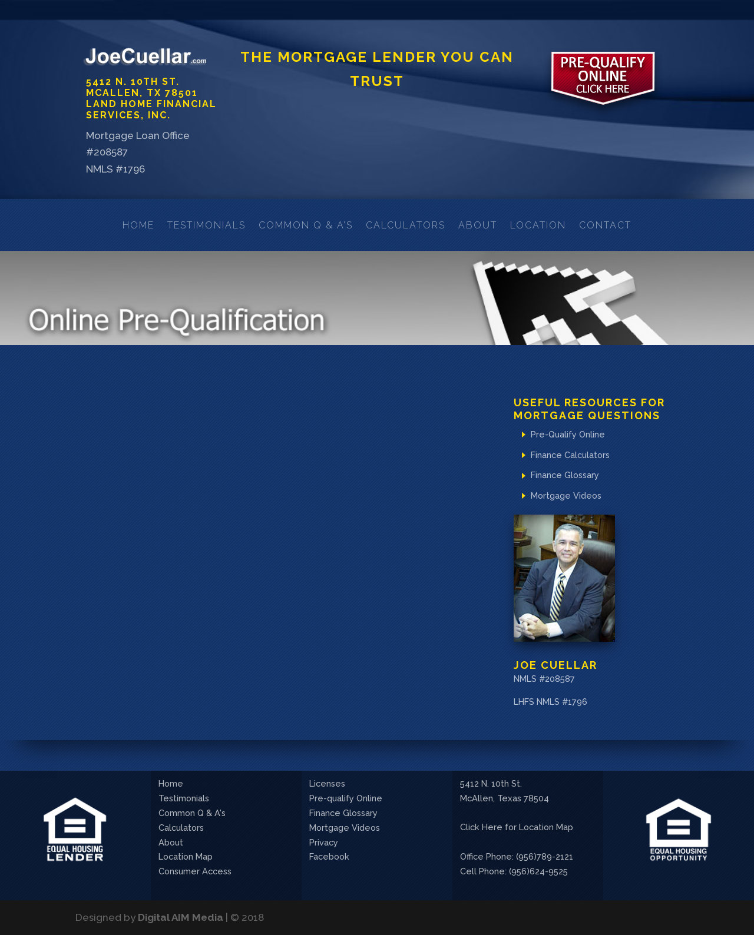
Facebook (329, 856)
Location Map (185, 856)
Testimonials (206, 225)
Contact (605, 225)
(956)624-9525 (538, 871)
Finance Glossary (565, 475)
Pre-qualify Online (345, 798)
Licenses (327, 783)
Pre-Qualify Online (568, 434)
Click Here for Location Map (516, 827)
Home (138, 225)
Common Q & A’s (306, 225)
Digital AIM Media (180, 917)
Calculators (405, 225)
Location (538, 225)
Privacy (323, 842)
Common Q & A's (192, 813)
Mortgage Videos (566, 495)
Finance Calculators (570, 455)
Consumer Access (195, 871)
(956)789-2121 (544, 856)
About (477, 225)
